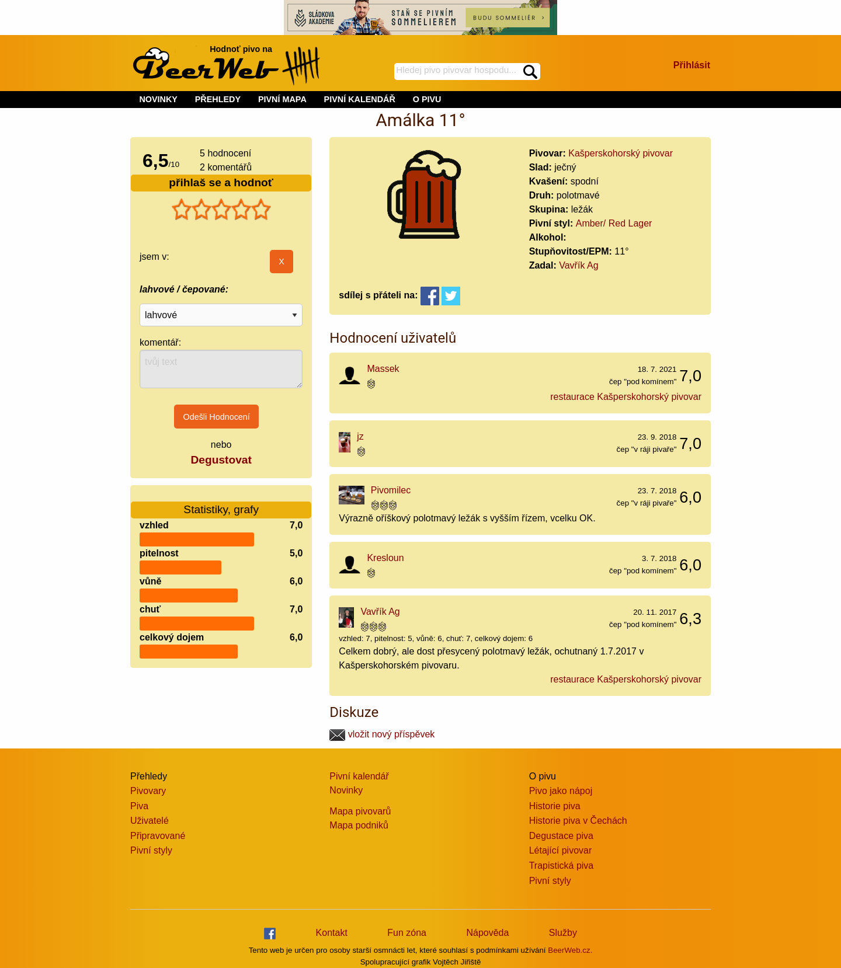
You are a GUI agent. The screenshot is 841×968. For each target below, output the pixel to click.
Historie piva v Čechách (578, 821)
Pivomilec (391, 490)
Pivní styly (151, 850)
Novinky (346, 790)
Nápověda (487, 933)
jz (360, 436)
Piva (139, 806)
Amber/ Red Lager (614, 223)
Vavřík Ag (578, 265)
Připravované (157, 836)
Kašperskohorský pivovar (620, 153)
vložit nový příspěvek (382, 734)
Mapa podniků (358, 825)
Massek (383, 369)
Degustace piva (561, 836)
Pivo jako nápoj (561, 791)
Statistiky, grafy (221, 502)
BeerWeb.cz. (570, 950)
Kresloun (385, 558)
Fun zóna (406, 933)
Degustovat (220, 460)
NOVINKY (158, 99)
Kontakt (331, 933)
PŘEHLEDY (218, 99)
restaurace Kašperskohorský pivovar (625, 397)
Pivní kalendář (358, 776)
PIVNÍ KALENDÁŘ (359, 99)
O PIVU (427, 99)
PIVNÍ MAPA (282, 99)
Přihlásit (691, 65)
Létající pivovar (560, 850)
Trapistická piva (561, 865)
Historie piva (555, 806)
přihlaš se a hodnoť (221, 182)
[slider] (221, 210)
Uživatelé (149, 821)
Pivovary (148, 791)
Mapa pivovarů (360, 811)
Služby (563, 933)
